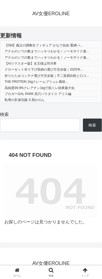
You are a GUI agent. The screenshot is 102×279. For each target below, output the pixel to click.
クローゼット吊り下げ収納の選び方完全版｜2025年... (44, 69)
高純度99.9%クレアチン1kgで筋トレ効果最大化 (40, 88)
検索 (4, 114)
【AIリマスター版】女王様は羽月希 (31, 63)
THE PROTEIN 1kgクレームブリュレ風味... (36, 82)
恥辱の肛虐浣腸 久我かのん (25, 100)
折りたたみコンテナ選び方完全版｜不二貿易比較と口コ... (47, 76)
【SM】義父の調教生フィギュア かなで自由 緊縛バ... (44, 45)
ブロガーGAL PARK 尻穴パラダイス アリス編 (38, 94)
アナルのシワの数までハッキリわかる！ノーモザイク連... (47, 51)
